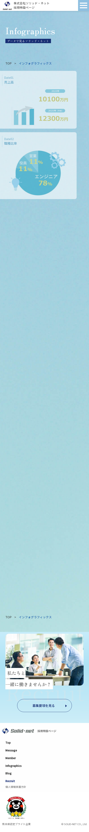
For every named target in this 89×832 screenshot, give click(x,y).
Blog (8, 773)
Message (11, 750)
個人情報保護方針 (15, 787)
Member (10, 758)
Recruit (10, 781)
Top (8, 743)
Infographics (13, 766)
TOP (8, 63)
